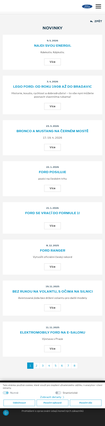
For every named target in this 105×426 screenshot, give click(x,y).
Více (52, 62)
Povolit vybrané (52, 402)
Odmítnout (19, 402)
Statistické (70, 393)
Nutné (14, 393)
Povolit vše (85, 402)
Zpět (96, 21)
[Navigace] (98, 7)
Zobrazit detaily (52, 397)
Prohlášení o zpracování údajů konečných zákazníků (53, 411)
